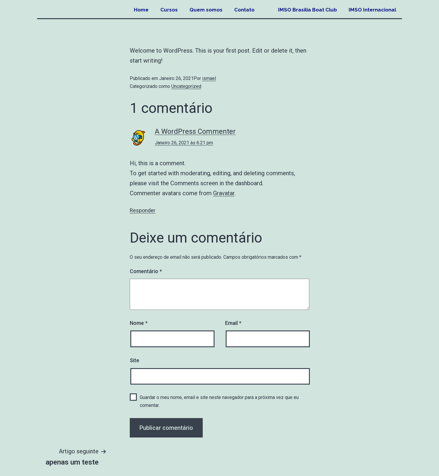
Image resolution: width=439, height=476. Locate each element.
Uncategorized (186, 86)
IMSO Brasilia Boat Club (307, 10)
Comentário (146, 271)
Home (141, 10)
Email (233, 323)
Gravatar (224, 193)
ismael (209, 78)
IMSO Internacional (372, 10)
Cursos (169, 10)
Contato (244, 10)
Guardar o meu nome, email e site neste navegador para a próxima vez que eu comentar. (219, 401)
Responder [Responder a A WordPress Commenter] (142, 210)
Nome (138, 323)
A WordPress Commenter (195, 131)
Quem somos (205, 10)
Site (134, 360)
